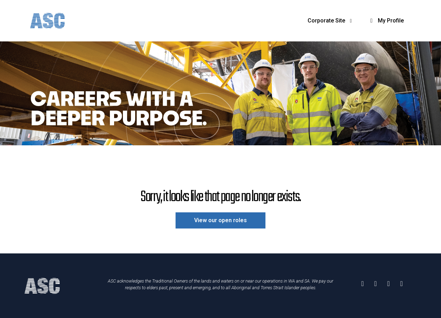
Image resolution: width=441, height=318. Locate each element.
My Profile (386, 20)
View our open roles (220, 220)
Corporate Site (331, 20)
